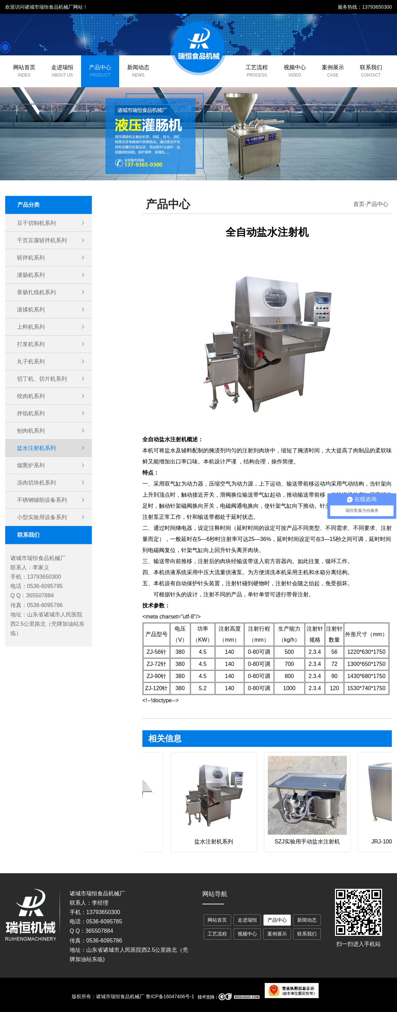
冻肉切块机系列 (36, 483)
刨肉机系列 (31, 431)
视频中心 (295, 67)
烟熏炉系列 (31, 465)
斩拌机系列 (31, 258)
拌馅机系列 (31, 413)
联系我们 (371, 67)
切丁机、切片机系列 (42, 379)
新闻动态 (138, 67)
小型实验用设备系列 (42, 517)
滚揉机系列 (31, 310)
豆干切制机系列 (36, 223)
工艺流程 (257, 67)
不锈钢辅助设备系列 (42, 500)
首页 (358, 204)
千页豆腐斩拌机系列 (42, 240)
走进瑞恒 (62, 67)
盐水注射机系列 (36, 448)
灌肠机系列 (31, 275)
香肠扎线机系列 (36, 292)
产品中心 (100, 67)
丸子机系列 (31, 361)
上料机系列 (31, 327)
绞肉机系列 (31, 396)
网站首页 (24, 67)
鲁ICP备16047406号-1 (170, 996)
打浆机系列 (31, 344)
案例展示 (333, 67)
